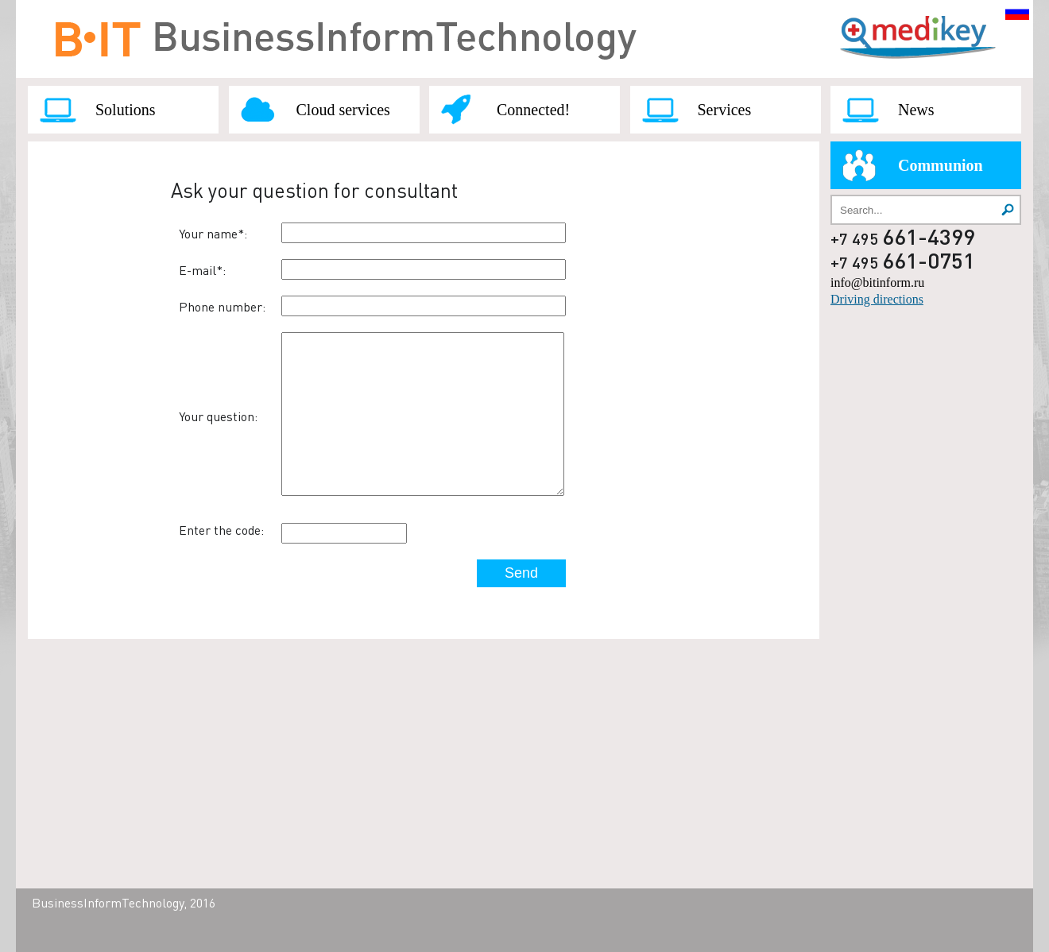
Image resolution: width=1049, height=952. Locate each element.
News (916, 109)
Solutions (125, 109)
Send (521, 573)
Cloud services (343, 109)
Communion (940, 165)
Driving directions (876, 299)
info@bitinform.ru (877, 282)
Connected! (533, 109)
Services (725, 109)
